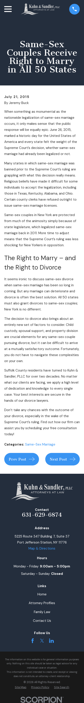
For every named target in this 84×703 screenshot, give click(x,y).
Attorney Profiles (42, 603)
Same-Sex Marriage (40, 444)
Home (42, 594)
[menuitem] (20, 687)
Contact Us (42, 620)
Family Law (42, 612)
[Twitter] (42, 640)
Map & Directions (41, 548)
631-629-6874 (42, 514)
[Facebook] (32, 640)
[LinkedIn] (51, 640)
